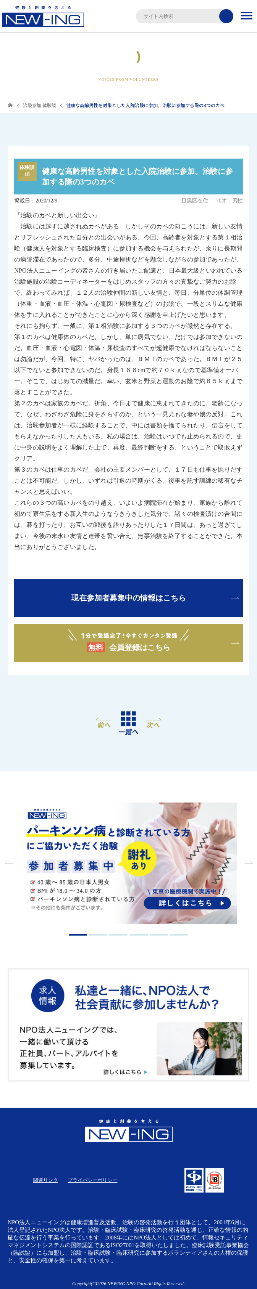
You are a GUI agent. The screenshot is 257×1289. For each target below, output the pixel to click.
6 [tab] (179, 935)
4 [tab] (139, 935)
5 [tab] (159, 935)
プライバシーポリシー (92, 1180)
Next (247, 862)
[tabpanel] (128, 864)
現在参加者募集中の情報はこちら (128, 598)
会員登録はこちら (128, 640)
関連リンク (45, 1180)
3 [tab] (118, 935)
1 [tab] (78, 935)
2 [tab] (98, 935)
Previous (9, 862)
